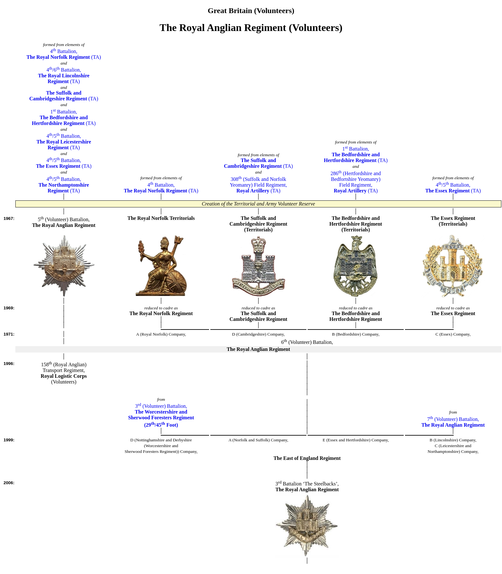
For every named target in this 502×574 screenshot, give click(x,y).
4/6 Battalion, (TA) (64, 75)
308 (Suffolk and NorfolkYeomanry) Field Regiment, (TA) (258, 184)
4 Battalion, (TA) (64, 54)
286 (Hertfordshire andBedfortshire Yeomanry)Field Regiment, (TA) (356, 182)
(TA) (63, 95)
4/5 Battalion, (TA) (63, 141)
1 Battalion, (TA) (63, 117)
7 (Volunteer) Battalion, (453, 422)
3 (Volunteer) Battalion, (161, 415)
